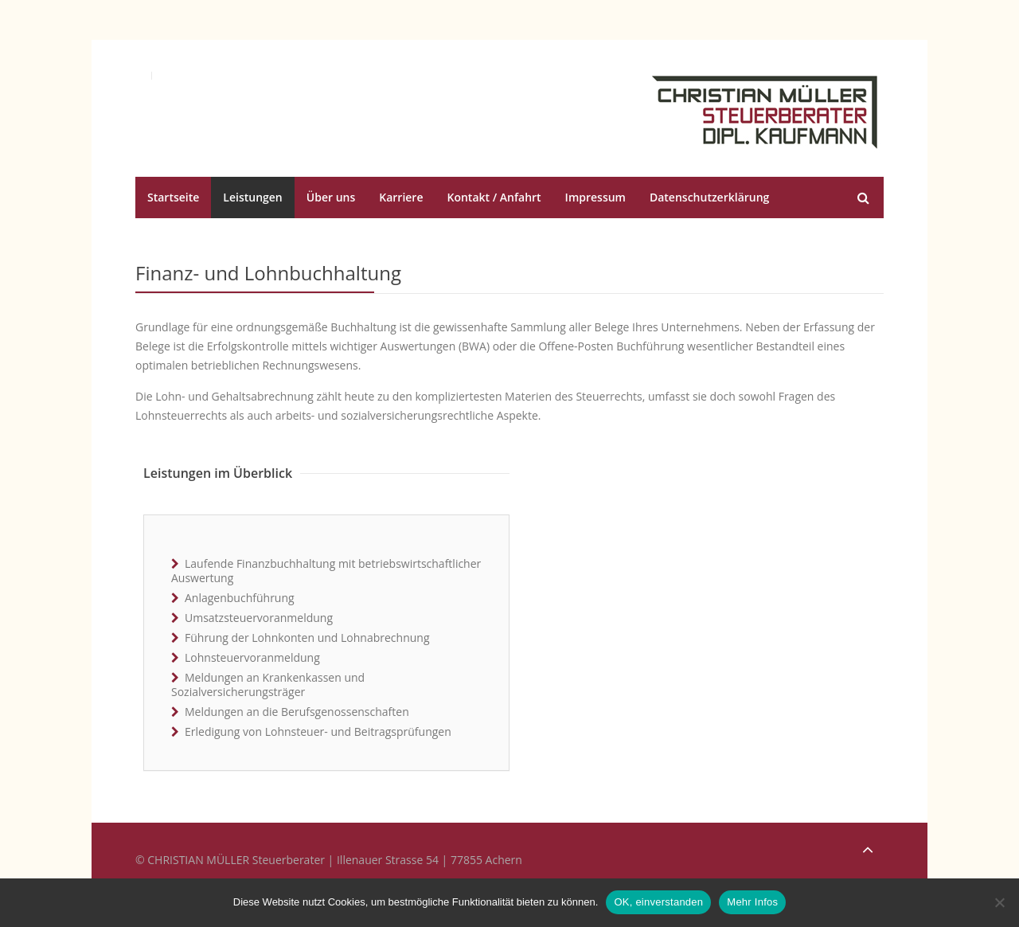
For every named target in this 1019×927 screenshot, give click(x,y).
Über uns (330, 197)
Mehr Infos (752, 902)
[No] (999, 902)
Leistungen (252, 197)
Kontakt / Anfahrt (494, 197)
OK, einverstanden (658, 902)
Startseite (173, 197)
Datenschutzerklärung (709, 197)
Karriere (401, 197)
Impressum (595, 197)
